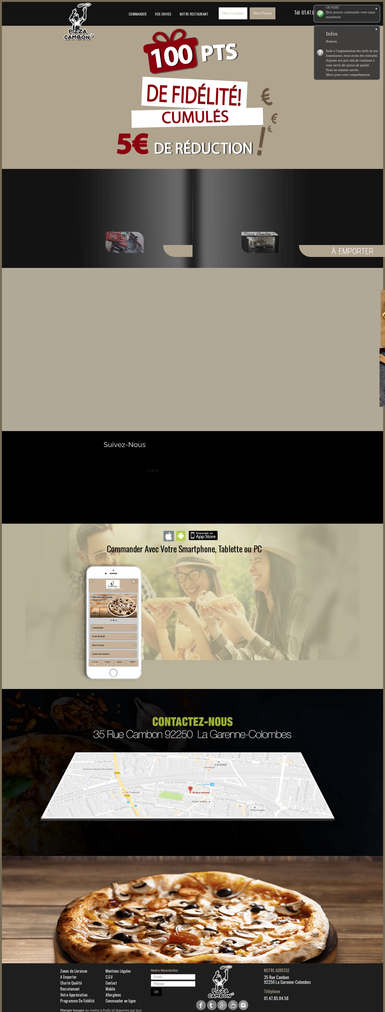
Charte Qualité (71, 983)
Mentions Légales (118, 971)
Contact (111, 983)
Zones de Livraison (73, 971)
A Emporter (68, 977)
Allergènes (113, 995)
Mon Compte (233, 13)
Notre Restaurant (194, 13)
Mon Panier (262, 13)
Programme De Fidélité (77, 1001)
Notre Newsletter (164, 970)
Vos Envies (163, 13)
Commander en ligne (121, 1001)
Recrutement (70, 989)
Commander (138, 13)
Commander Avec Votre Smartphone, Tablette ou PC (184, 548)
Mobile (110, 989)
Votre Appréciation (73, 995)
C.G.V (109, 977)
